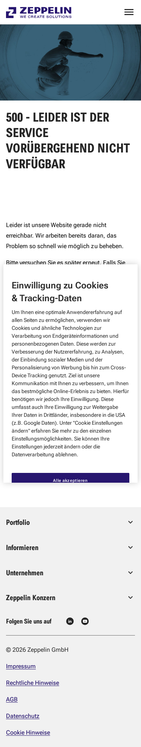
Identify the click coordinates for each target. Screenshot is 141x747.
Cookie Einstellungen (70, 453)
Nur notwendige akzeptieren (71, 474)
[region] (70, 373)
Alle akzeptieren (70, 429)
